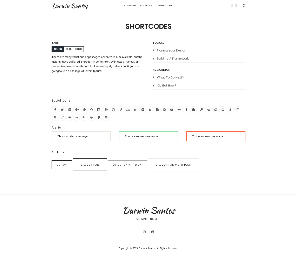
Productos (165, 5)
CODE (68, 49)
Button (62, 164)
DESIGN (57, 49)
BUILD (78, 49)
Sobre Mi (130, 5)
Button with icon (127, 165)
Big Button (90, 164)
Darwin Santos (70, 6)
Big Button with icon (173, 164)
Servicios (146, 5)
